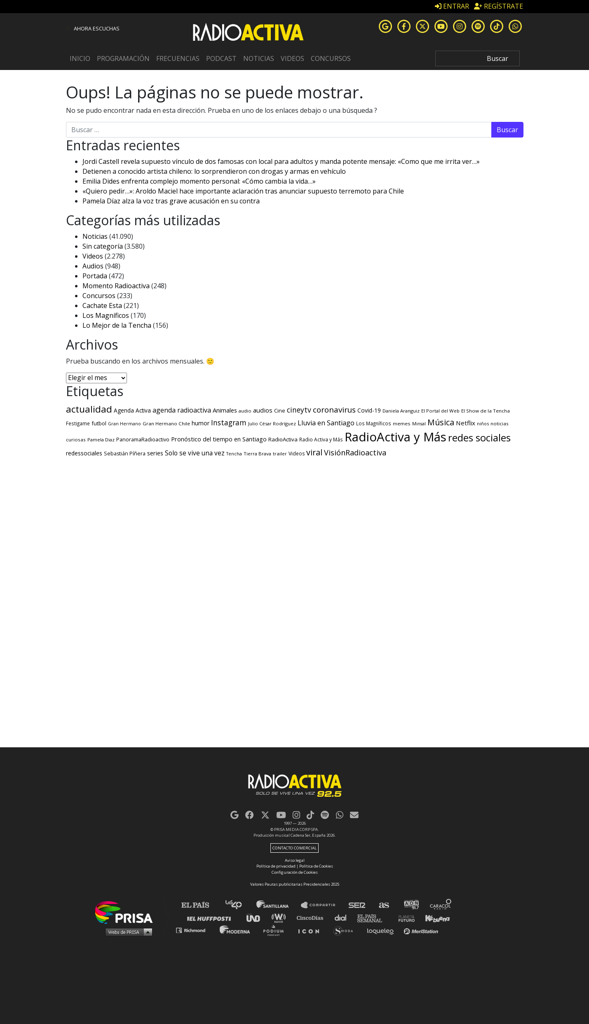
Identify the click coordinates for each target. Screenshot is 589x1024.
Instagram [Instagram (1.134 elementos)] (228, 422)
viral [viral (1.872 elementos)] (314, 452)
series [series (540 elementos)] (155, 453)
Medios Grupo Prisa (126, 932)
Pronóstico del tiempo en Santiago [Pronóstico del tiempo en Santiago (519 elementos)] (219, 439)
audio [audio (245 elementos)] (245, 411)
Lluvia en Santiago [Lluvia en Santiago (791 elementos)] (326, 422)
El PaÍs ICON (311, 930)
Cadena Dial (343, 917)
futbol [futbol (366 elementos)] (99, 423)
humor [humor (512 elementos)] (200, 423)
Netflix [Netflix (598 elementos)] (465, 423)
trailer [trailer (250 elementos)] (280, 453)
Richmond (194, 930)
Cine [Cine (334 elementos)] (279, 410)
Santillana (278, 905)
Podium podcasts (276, 930)
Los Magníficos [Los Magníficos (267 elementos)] (373, 423)
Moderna (235, 930)
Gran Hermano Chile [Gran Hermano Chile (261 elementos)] (166, 423)
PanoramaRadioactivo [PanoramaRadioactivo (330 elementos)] (142, 439)
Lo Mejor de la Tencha (116, 325)
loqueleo (382, 930)
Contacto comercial (294, 848)
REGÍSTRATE (498, 6)
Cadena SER (357, 905)
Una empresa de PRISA (127, 912)
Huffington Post (211, 917)
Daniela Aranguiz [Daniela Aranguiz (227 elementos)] (401, 411)
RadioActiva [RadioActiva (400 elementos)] (283, 439)
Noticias (258, 58)
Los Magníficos (105, 315)
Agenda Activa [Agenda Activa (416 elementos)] (132, 410)
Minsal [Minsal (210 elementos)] (419, 424)
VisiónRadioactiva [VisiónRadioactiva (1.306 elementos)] (355, 452)
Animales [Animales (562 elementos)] (225, 410)
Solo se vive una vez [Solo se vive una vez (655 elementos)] (195, 453)
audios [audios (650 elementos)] (262, 410)
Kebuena (434, 917)
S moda (346, 930)
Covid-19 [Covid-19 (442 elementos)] (369, 410)
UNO (257, 917)
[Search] (477, 58)
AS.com (383, 905)
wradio (280, 917)
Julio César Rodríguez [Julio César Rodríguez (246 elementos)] (272, 423)
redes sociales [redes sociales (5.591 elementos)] (479, 437)
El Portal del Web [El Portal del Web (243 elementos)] (440, 411)
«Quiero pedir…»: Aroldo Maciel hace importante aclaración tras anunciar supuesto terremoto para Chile (243, 191)
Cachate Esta (102, 305)
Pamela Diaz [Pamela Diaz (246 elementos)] (101, 439)
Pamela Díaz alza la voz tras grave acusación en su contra (171, 200)
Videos (292, 58)
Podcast (221, 58)
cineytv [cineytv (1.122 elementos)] (299, 410)
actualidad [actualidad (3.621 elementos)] (89, 409)
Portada (94, 275)
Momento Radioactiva (116, 285)
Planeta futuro (404, 917)
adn (410, 905)
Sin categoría (102, 246)
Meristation (422, 930)
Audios (92, 266)
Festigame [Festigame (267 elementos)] (78, 423)
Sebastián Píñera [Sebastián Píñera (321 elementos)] (124, 453)
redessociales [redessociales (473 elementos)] (84, 453)
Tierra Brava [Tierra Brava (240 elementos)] (257, 453)
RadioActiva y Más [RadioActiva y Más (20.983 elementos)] (395, 437)
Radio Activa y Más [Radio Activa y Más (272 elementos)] (321, 439)
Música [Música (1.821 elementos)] (440, 422)
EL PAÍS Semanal (373, 917)
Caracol (441, 905)
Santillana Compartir (322, 905)
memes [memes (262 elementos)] (402, 423)
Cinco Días (312, 917)
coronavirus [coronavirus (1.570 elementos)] (334, 409)
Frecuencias (177, 58)
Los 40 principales (239, 905)
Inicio (80, 58)
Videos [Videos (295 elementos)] (297, 453)
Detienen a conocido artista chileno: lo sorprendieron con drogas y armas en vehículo (214, 171)
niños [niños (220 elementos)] (483, 423)
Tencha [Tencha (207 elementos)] (234, 454)
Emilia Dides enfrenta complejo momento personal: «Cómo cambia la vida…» (199, 181)
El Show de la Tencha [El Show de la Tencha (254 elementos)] (485, 411)
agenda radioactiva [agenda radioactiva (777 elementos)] (182, 410)
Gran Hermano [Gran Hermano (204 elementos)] (124, 424)
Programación (123, 58)
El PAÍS (200, 905)
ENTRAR (452, 6)
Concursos (331, 58)
